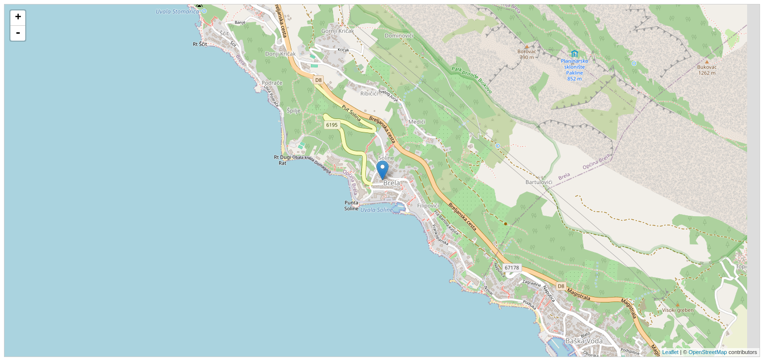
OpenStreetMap (708, 352)
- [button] (17, 33)
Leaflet (670, 352)
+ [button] (18, 17)
